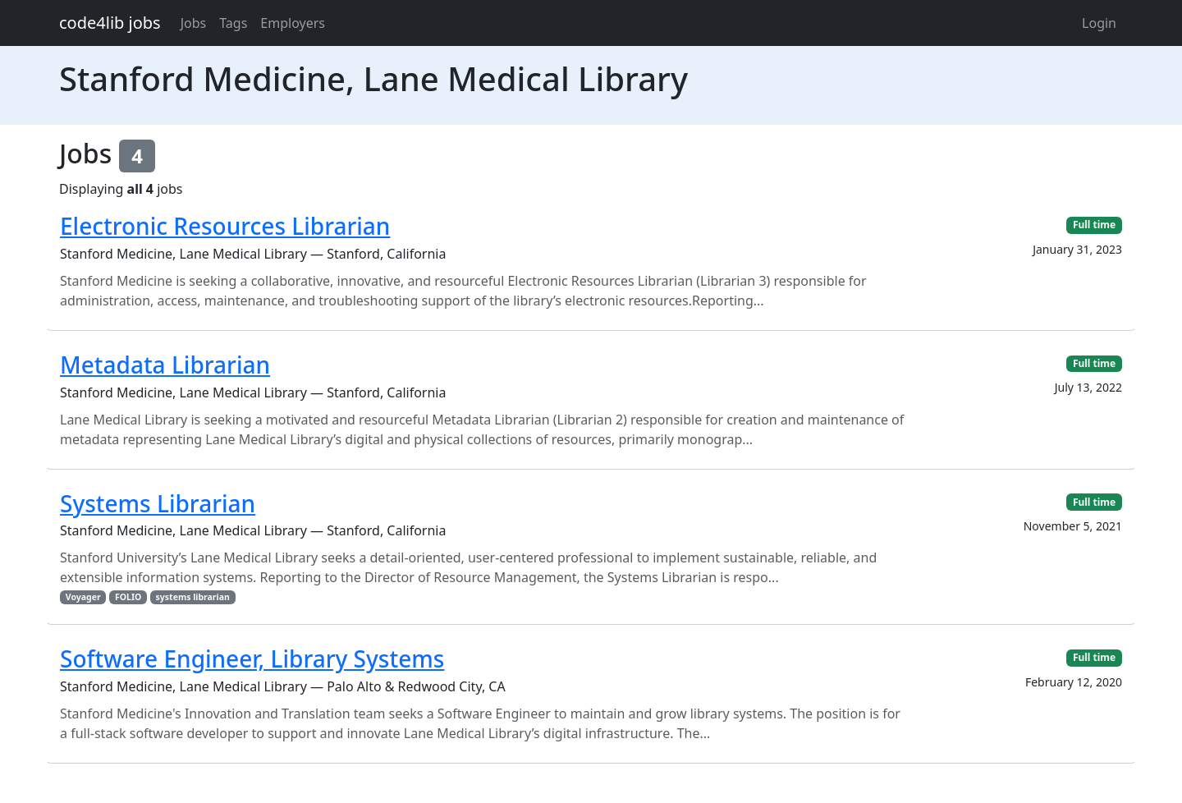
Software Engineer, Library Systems (252, 658)
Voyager (83, 597)
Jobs (194, 23)
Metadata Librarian (165, 364)
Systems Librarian (157, 503)
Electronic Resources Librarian (225, 225)
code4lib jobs (110, 22)
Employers (292, 23)
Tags (233, 23)
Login (1099, 23)
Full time (1094, 225)
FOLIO (128, 597)
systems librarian (193, 597)
